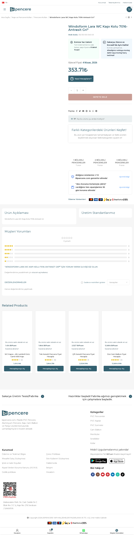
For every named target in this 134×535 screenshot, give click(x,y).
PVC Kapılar (95, 421)
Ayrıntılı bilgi (124, 177)
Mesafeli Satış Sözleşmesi (13, 458)
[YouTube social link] (103, 474)
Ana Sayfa (5, 17)
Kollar (92, 443)
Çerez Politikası (53, 454)
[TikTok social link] (123, 474)
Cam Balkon (95, 430)
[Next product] (131, 17)
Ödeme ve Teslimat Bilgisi (14, 454)
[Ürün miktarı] (77, 90)
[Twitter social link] (80, 111)
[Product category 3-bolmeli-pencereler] (122, 157)
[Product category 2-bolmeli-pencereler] (100, 157)
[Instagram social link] (98, 474)
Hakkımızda (127, 3)
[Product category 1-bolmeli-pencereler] (78, 157)
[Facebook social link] (76, 111)
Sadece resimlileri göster (94, 282)
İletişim (49, 467)
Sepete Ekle (100, 97)
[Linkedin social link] (89, 111)
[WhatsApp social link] (93, 111)
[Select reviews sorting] (118, 282)
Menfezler (95, 434)
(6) (55, 360)
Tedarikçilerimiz (114, 3)
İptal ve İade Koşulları (11, 463)
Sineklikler (94, 439)
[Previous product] (126, 17)
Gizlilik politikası (9, 472)
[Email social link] (83, 111)
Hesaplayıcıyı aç (17, 369)
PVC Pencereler (97, 416)
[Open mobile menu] (5, 9)
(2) (22, 360)
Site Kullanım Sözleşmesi (57, 458)
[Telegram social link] (96, 111)
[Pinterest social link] (86, 111)
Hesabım (50, 472)
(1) (88, 360)
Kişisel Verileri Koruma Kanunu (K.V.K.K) (19, 467)
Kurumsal (102, 3)
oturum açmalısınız (40, 272)
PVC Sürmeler (96, 425)
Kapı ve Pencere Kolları (22, 17)
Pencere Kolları (41, 17)
